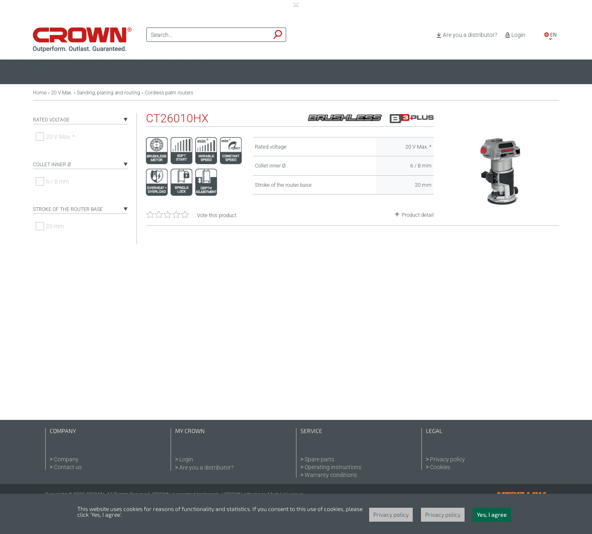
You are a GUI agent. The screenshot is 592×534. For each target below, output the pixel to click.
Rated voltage (51, 120)
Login (518, 35)
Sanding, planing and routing (108, 93)
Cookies (440, 467)
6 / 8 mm (57, 181)
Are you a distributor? (470, 35)
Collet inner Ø (52, 164)
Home (39, 93)
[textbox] (208, 35)
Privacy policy (447, 459)
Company (66, 459)
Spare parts (319, 459)
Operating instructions (333, 467)
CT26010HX (177, 118)
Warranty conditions (331, 475)
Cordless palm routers (169, 93)
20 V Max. (61, 93)
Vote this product (216, 215)
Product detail (418, 215)
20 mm (55, 226)
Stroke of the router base (68, 209)
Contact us (68, 467)
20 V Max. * (60, 136)
